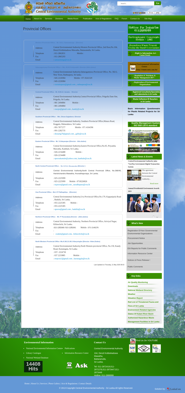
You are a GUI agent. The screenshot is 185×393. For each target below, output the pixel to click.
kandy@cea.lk (78, 109)
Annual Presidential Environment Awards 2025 (143, 189)
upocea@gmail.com (62, 209)
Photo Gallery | (55, 383)
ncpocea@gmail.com (63, 185)
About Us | (35, 383)
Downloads (133, 286)
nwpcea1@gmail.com (63, 259)
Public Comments (135, 267)
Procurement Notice (136, 238)
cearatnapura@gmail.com (64, 84)
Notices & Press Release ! (139, 260)
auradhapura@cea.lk (81, 185)
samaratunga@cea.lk (63, 60)
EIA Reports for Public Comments (142, 248)
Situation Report (135, 298)
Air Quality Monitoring (138, 282)
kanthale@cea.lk (84, 158)
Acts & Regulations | (69, 383)
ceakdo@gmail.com (64, 234)
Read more (154, 183)
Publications (70, 348)
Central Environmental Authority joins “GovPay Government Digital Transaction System (144, 164)
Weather (131, 294)
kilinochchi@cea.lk (81, 234)
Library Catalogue (33, 353)
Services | (44, 383)
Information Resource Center (140, 253)
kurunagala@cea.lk (82, 259)
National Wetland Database (37, 358)
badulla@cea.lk (78, 209)
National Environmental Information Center (44, 348)
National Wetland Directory (140, 290)
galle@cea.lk (80, 134)
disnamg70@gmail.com (64, 134)
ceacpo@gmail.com (62, 109)
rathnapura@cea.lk (84, 84)
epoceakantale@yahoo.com (65, 158)
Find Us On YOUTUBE (147, 340)
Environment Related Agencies (142, 310)
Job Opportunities (135, 243)
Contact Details (85, 383)
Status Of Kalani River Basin (141, 314)
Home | (27, 383)
